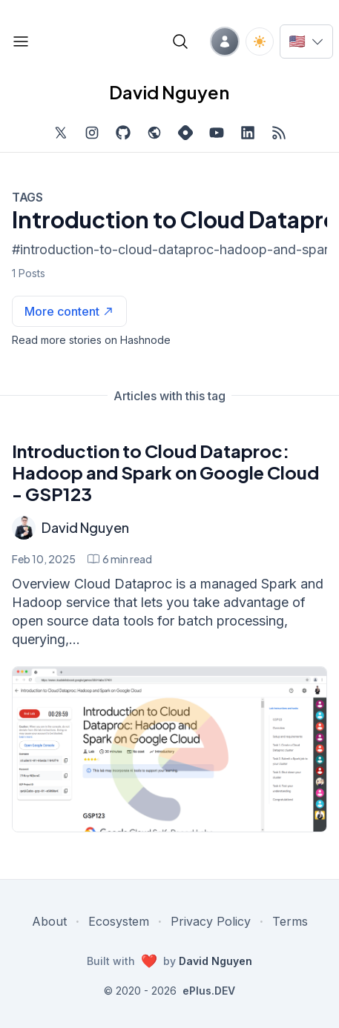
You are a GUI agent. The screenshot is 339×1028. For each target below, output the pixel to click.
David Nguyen (85, 527)
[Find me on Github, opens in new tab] (123, 132)
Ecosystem (118, 921)
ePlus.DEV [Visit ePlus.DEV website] (208, 990)
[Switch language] (306, 41)
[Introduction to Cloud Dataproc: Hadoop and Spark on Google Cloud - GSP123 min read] (120, 558)
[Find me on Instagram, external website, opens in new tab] (92, 132)
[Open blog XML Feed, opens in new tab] (279, 132)
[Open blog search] (180, 41)
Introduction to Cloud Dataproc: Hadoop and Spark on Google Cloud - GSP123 (165, 472)
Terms (290, 921)
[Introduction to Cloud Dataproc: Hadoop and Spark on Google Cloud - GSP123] (169, 749)
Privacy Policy (211, 921)
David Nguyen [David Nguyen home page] (169, 92)
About (49, 921)
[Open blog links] (21, 41)
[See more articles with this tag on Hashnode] (69, 311)
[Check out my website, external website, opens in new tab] (154, 132)
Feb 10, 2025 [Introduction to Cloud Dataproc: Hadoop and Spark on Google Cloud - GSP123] (44, 559)
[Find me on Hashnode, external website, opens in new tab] (185, 132)
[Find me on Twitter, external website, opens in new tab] (60, 132)
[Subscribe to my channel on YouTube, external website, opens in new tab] (216, 132)
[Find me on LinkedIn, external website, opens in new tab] (247, 132)
